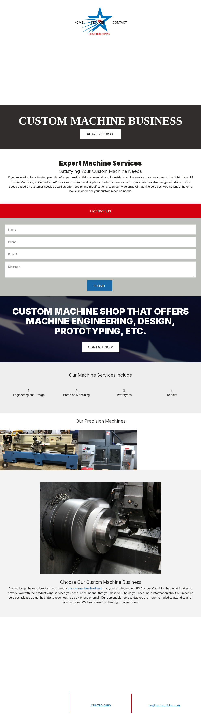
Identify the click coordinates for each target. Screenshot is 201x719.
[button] (2, 450)
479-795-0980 (101, 705)
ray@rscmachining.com (164, 705)
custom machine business (85, 588)
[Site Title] (97, 11)
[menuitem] (78, 22)
